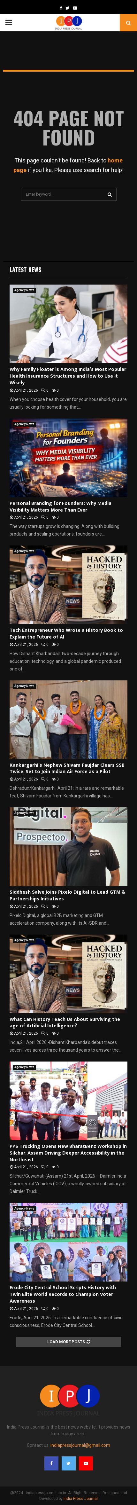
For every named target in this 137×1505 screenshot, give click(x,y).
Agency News (24, 290)
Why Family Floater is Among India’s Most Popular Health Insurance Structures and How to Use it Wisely (68, 376)
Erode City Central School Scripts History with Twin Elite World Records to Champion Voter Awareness (63, 1294)
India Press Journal (81, 1498)
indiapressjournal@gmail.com (80, 1445)
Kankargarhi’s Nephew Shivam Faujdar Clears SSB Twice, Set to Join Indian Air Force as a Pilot (67, 768)
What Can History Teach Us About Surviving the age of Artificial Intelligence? (65, 1023)
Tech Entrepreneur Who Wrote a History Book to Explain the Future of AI (66, 633)
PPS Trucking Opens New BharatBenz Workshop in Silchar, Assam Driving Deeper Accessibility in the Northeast (68, 1153)
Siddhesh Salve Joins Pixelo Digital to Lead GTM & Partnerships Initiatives (67, 895)
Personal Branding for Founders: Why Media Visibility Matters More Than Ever (60, 506)
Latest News (25, 269)
